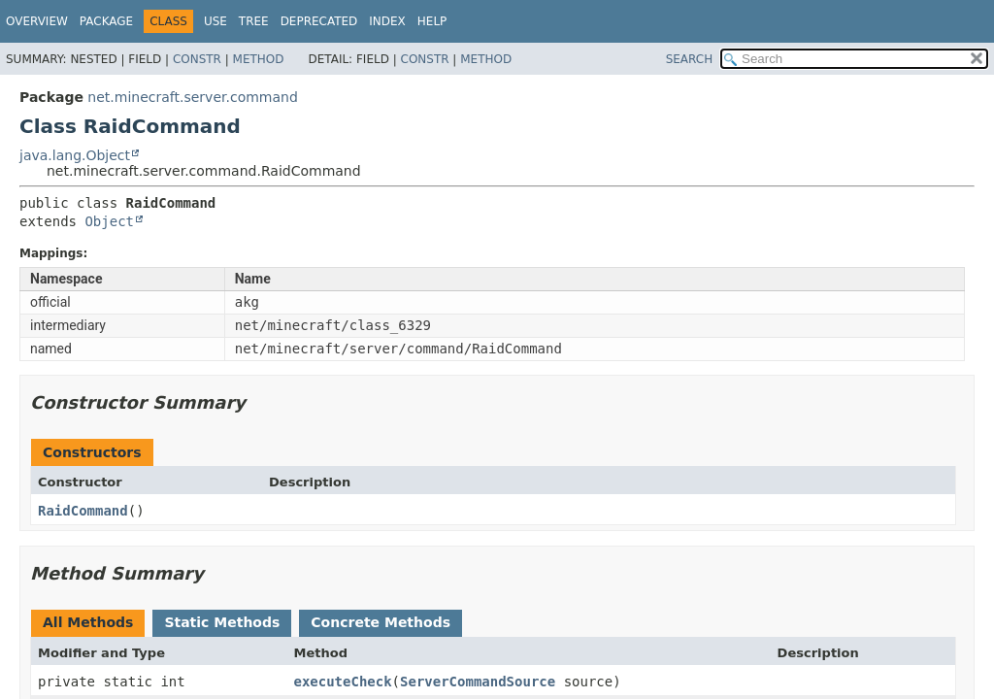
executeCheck (342, 681)
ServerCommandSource (477, 681)
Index (387, 21)
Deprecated (319, 21)
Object (109, 221)
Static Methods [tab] (222, 622)
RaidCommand (83, 510)
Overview (37, 21)
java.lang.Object (74, 155)
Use (215, 21)
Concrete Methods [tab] (380, 622)
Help (432, 21)
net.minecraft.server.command (192, 97)
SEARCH (689, 59)
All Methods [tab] (88, 622)
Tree (254, 21)
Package (106, 21)
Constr (197, 59)
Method (258, 59)
